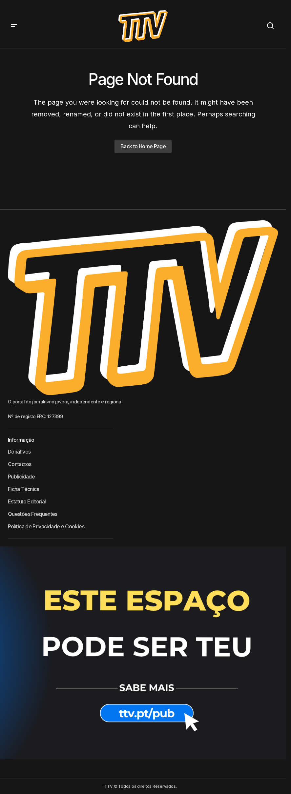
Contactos (19, 464)
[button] (14, 26)
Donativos (19, 451)
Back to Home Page (143, 146)
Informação (21, 440)
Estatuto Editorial (27, 501)
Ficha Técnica (23, 489)
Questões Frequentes (32, 514)
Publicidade (21, 476)
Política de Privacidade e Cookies (46, 526)
